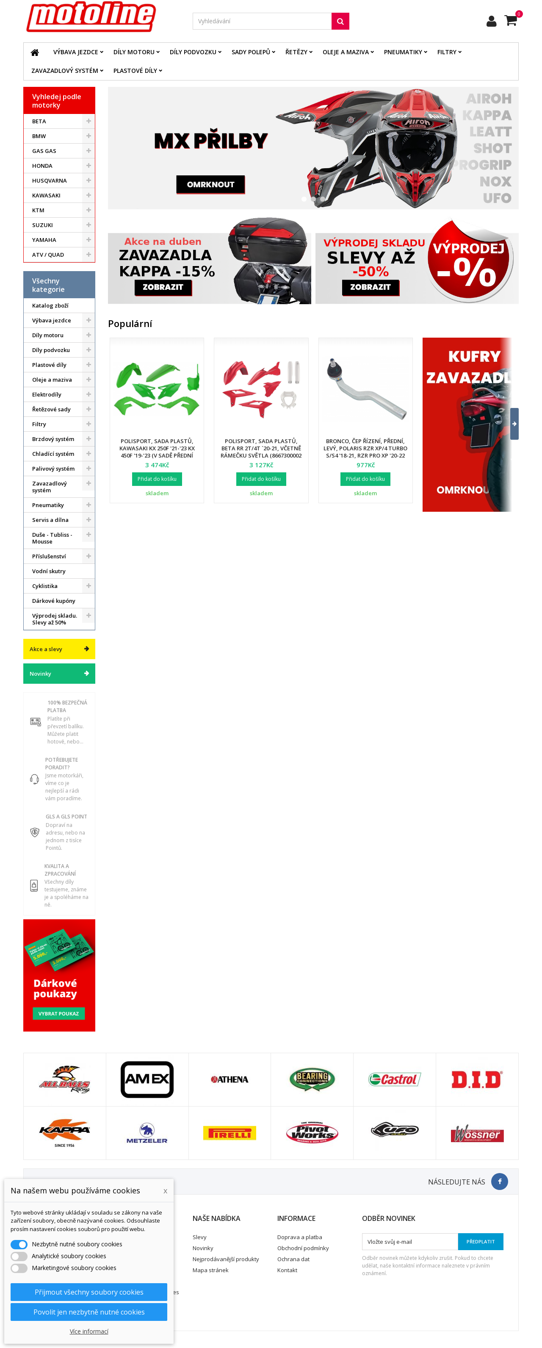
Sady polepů (251, 52)
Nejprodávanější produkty (226, 1259)
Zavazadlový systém (64, 71)
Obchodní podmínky (303, 1248)
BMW (39, 136)
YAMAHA (44, 240)
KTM (38, 210)
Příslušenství (49, 556)
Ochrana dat (293, 1259)
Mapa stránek (211, 1270)
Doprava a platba (299, 1237)
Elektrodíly (46, 394)
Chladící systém (53, 454)
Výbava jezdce (75, 52)
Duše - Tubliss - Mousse (52, 538)
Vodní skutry (49, 571)
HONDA (42, 165)
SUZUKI (42, 225)
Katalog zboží (50, 305)
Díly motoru (134, 52)
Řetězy (296, 52)
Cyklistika (45, 586)
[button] (509, 424)
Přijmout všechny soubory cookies (89, 1292)
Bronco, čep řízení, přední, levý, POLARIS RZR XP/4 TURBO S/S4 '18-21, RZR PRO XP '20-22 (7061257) (365, 451)
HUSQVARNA (49, 180)
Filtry (446, 52)
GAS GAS (44, 151)
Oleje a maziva (346, 52)
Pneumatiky (403, 52)
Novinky (40, 673)
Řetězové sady (51, 409)
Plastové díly (135, 71)
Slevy (200, 1237)
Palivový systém (53, 468)
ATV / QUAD (48, 254)
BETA (39, 121)
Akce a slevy (46, 649)
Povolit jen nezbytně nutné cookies (89, 1312)
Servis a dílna (50, 520)
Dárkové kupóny (53, 601)
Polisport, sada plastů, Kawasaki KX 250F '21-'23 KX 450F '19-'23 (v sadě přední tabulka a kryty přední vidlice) (157, 455)
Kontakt (287, 1270)
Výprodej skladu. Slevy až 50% (54, 619)
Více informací (89, 1331)
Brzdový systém (53, 439)
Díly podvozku (193, 52)
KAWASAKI (46, 195)
